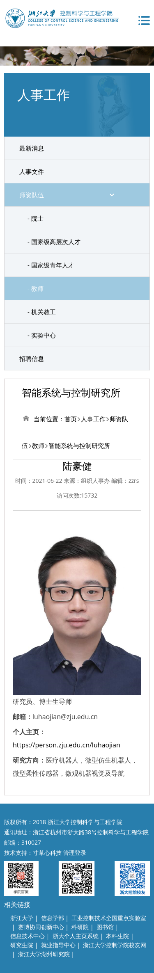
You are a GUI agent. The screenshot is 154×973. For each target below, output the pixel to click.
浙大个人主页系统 (76, 936)
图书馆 (105, 927)
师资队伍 (31, 195)
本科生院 (117, 936)
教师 (38, 445)
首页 (70, 419)
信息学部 (52, 918)
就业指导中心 (58, 945)
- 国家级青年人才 (51, 265)
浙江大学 (21, 918)
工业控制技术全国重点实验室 (108, 918)
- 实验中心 (42, 335)
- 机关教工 (42, 312)
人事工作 (93, 419)
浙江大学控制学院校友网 (114, 945)
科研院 (80, 927)
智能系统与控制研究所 (79, 445)
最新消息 (31, 148)
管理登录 (74, 853)
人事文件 (31, 171)
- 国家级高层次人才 (54, 242)
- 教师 (36, 288)
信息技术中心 (27, 936)
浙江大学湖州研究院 (44, 954)
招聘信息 (31, 358)
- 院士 (36, 218)
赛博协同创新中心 (41, 927)
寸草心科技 (47, 853)
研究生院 (21, 945)
